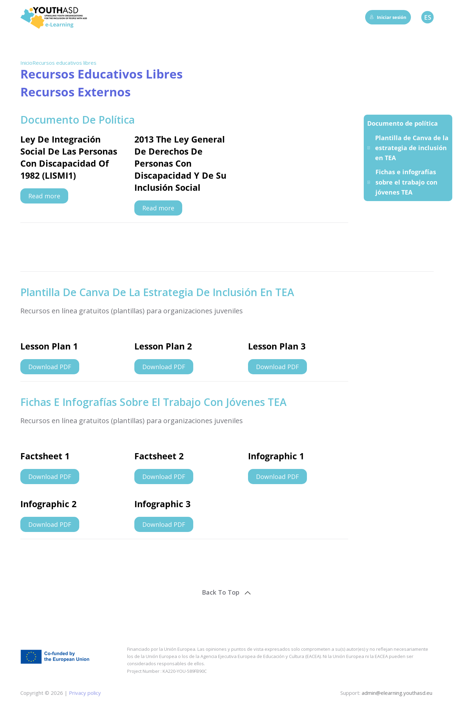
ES (427, 17)
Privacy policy (84, 692)
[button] (247, 592)
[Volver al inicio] (54, 17)
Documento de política (402, 123)
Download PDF (49, 367)
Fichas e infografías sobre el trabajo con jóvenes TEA (402, 182)
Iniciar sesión (388, 17)
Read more (44, 196)
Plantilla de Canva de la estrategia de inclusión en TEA (407, 148)
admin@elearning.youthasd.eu (397, 692)
